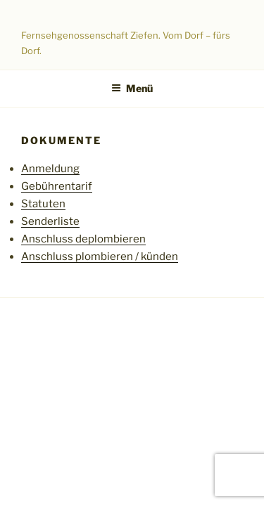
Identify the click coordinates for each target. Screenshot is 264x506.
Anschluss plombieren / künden (99, 256)
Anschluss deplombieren (83, 239)
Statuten (43, 203)
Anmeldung (50, 168)
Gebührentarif (56, 186)
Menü (132, 88)
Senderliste (50, 221)
